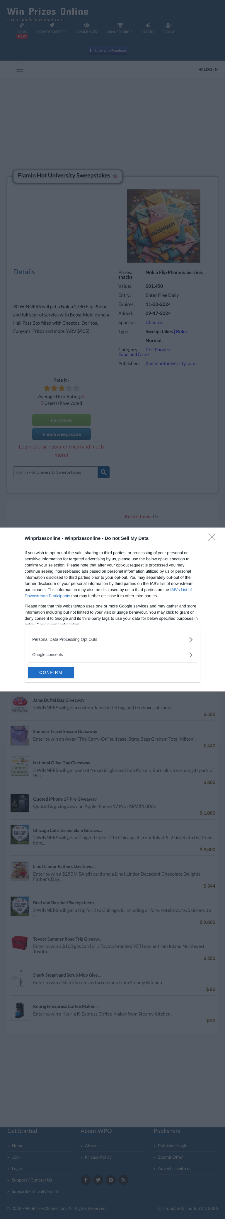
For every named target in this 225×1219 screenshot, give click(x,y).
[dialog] (112, 609)
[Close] (213, 538)
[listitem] (112, 639)
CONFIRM (55, 672)
